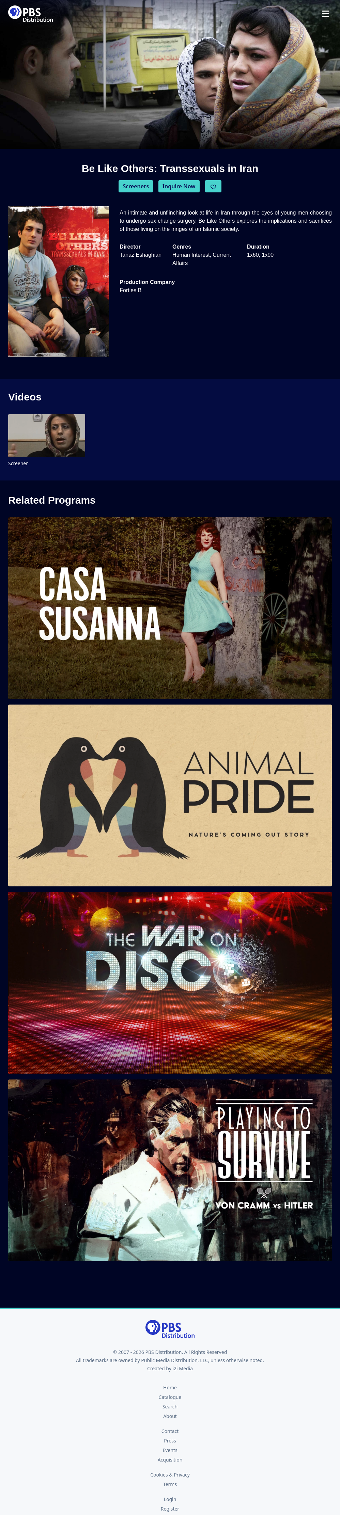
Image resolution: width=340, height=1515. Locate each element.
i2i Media (182, 1368)
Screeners (136, 186)
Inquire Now (179, 186)
